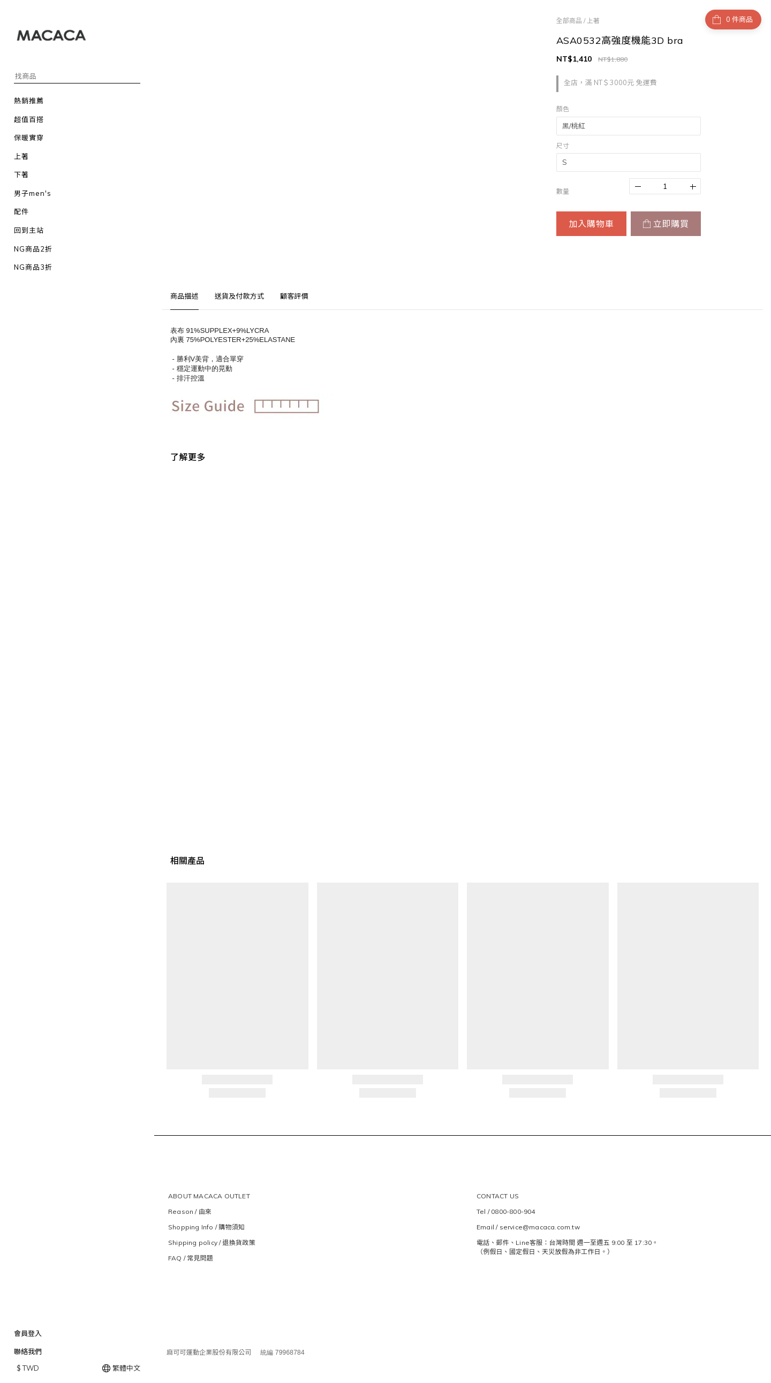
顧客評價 (294, 296)
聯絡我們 (28, 1351)
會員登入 (28, 1333)
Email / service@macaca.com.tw (528, 1227)
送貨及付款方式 (239, 296)
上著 (593, 21)
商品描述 (184, 296)
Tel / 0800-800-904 (506, 1211)
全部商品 (569, 21)
